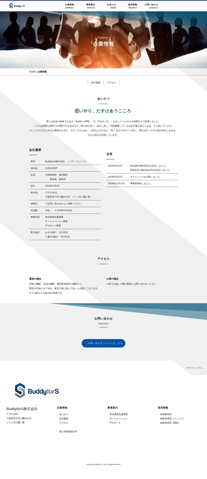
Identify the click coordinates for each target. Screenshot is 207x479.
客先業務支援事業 (119, 414)
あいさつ (63, 414)
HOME (32, 71)
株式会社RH (148, 170)
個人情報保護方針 (68, 431)
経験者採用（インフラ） (172, 418)
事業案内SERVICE (90, 6)
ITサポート (115, 422)
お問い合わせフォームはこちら (104, 343)
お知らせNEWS (111, 6)
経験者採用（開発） (170, 422)
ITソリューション (118, 418)
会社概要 (95, 82)
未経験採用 (165, 414)
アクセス (111, 82)
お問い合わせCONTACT (151, 6)
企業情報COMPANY (69, 6)
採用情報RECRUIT (132, 6)
